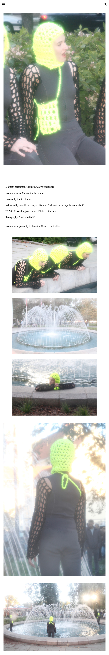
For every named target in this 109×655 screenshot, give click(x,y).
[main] (54, 201)
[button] (4, 4)
